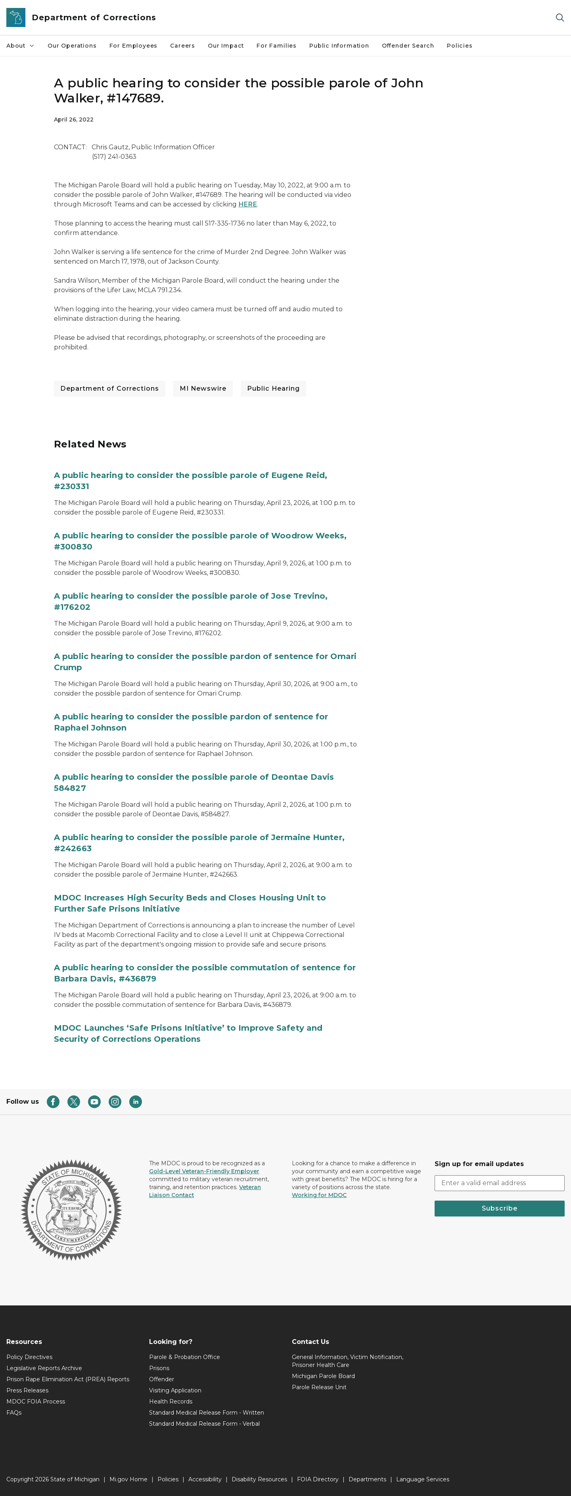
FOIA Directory (318, 1479)
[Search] (560, 18)
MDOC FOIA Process (35, 1401)
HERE (247, 204)
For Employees (133, 45)
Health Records (170, 1401)
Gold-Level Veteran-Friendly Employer (204, 1171)
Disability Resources (259, 1479)
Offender (161, 1379)
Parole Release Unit (319, 1387)
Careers (182, 45)
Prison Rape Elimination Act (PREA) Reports (67, 1379)
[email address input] (500, 1183)
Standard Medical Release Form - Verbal (204, 1423)
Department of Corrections (109, 388)
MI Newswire (203, 388)
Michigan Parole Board (323, 1376)
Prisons (159, 1368)
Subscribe (499, 1208)
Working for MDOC (319, 1195)
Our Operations (72, 45)
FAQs (13, 1412)
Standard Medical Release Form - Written (206, 1412)
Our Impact (226, 45)
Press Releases (27, 1390)
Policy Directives (29, 1357)
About (20, 45)
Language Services (422, 1479)
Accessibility (205, 1479)
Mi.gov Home (128, 1479)
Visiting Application (175, 1390)
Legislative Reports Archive (44, 1368)
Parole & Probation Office (184, 1357)
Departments (367, 1479)
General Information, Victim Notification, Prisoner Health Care (347, 1361)
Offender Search (408, 45)
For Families (277, 45)
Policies (460, 45)
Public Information (339, 45)
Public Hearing (273, 388)
